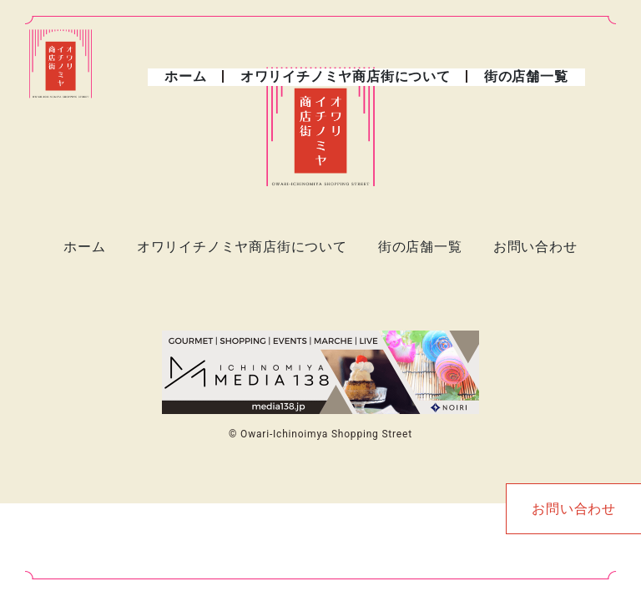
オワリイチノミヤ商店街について (345, 76)
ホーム (185, 76)
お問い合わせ (535, 247)
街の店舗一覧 (526, 76)
